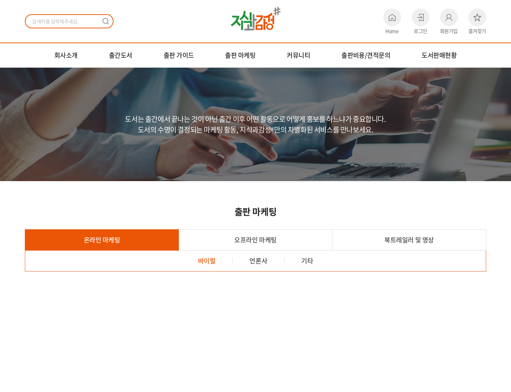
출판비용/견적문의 (365, 55)
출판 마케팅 (240, 55)
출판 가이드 (179, 55)
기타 (307, 260)
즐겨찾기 (477, 21)
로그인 (420, 21)
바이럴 (207, 260)
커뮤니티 (298, 55)
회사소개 (66, 55)
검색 (105, 21)
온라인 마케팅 (102, 240)
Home (392, 21)
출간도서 (120, 55)
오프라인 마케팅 (255, 240)
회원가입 (449, 21)
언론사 (258, 260)
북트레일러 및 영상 (409, 240)
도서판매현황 (439, 55)
